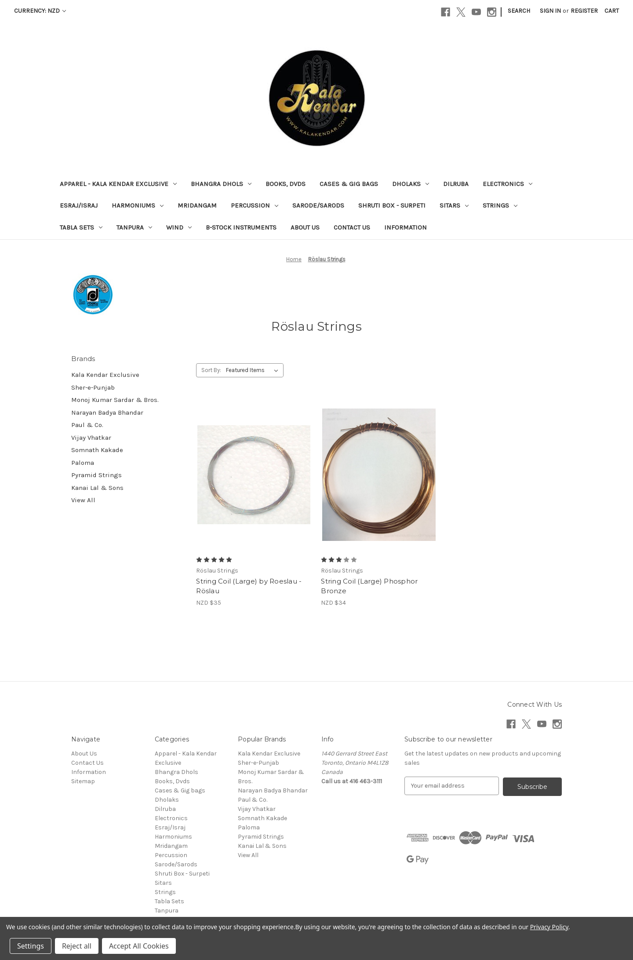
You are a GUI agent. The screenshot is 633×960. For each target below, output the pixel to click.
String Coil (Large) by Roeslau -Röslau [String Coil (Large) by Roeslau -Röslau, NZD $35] (249, 586)
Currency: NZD (40, 11)
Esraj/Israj (79, 205)
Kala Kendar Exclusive (105, 375)
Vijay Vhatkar (91, 438)
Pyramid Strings (96, 475)
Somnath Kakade (97, 450)
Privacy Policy (549, 927)
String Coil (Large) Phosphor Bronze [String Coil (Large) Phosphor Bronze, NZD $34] (369, 586)
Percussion (254, 205)
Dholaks (410, 184)
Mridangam (197, 205)
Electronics (507, 184)
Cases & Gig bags (349, 184)
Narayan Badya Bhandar (107, 412)
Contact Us (352, 227)
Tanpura (134, 227)
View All (83, 500)
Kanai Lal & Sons (97, 488)
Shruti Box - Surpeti (392, 205)
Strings (500, 205)
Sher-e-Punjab (93, 387)
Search (519, 11)
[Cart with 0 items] (612, 11)
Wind (179, 227)
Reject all (76, 946)
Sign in (550, 11)
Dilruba (456, 184)
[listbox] (254, 370)
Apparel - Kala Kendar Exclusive (118, 184)
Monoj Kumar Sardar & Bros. (115, 400)
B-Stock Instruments (241, 227)
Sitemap (83, 781)
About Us (305, 227)
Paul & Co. (87, 425)
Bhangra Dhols (221, 184)
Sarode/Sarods (318, 205)
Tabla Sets (81, 227)
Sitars (454, 205)
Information (405, 227)
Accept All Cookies (139, 946)
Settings (30, 946)
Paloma (82, 463)
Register (584, 11)
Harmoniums (138, 205)
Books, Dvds (286, 184)
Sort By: (211, 370)
